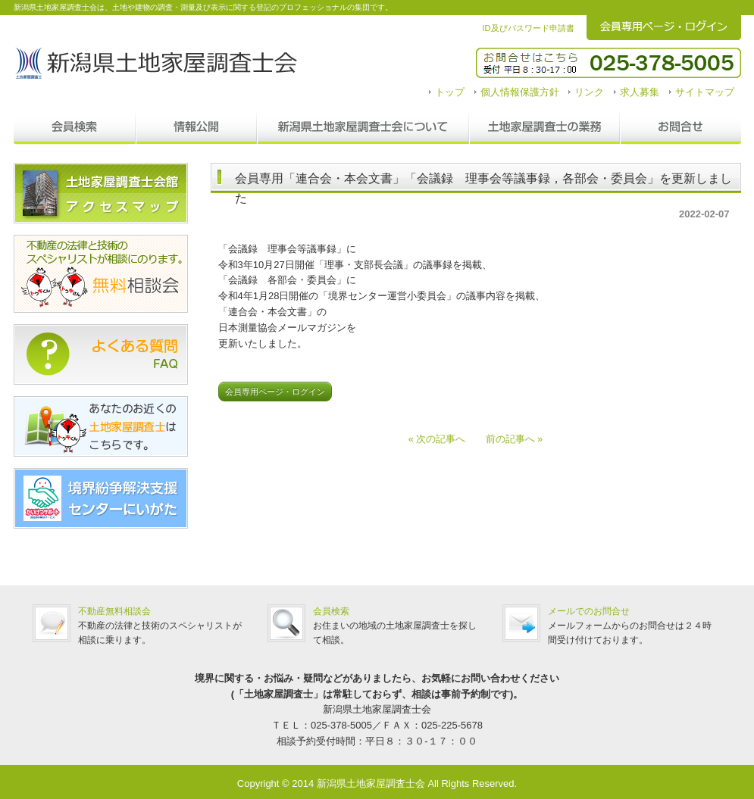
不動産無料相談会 (114, 611)
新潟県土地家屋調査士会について (363, 127)
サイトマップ (704, 92)
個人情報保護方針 (519, 92)
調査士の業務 (544, 127)
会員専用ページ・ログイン (275, 391)
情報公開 (196, 127)
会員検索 (75, 127)
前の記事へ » (509, 439)
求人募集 (639, 92)
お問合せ (680, 127)
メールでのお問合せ (589, 611)
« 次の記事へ (442, 439)
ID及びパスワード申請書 (528, 28)
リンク (589, 92)
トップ (450, 92)
